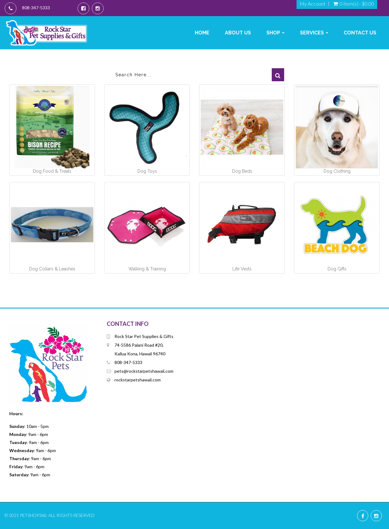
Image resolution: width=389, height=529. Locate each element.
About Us (238, 33)
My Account (312, 4)
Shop (275, 33)
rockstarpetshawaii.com (137, 379)
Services (314, 33)
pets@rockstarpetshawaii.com (143, 371)
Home (202, 33)
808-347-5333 (36, 7)
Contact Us (360, 33)
